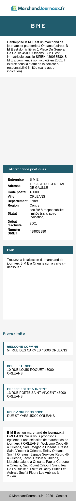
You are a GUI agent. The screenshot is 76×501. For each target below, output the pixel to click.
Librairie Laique (18, 461)
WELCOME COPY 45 (22, 346)
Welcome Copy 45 (54, 443)
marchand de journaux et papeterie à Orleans (35, 43)
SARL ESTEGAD (19, 366)
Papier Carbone (57, 461)
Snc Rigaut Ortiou (35, 465)
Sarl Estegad (32, 447)
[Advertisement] (38, 121)
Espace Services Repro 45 (49, 454)
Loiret (59, 45)
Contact (61, 496)
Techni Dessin (33, 458)
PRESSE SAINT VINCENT (27, 389)
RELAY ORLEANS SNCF (25, 412)
